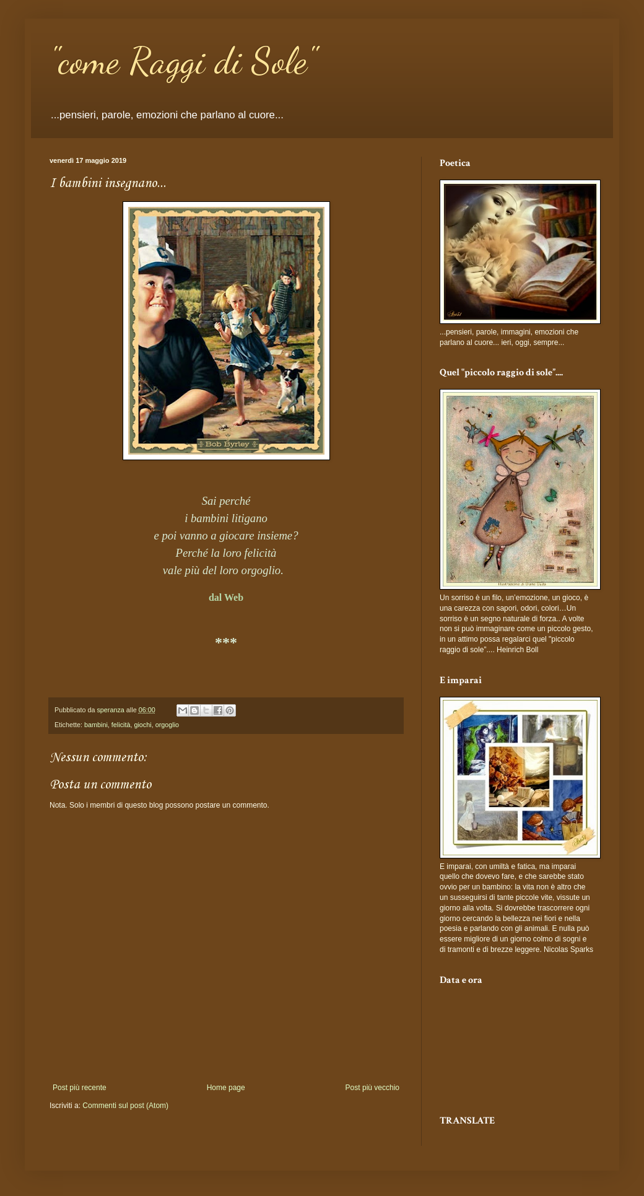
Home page (226, 1087)
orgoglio (167, 724)
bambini (96, 724)
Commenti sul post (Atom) (125, 1105)
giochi (142, 724)
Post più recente (80, 1087)
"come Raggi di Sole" (183, 60)
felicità (121, 724)
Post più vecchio (372, 1087)
